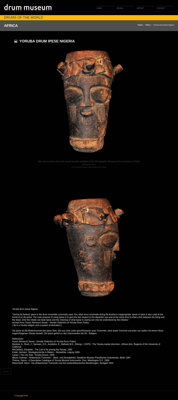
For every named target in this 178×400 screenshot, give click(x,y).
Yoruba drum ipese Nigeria (163, 25)
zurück (5, 371)
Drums (120, 8)
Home (99, 8)
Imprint (140, 8)
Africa (148, 25)
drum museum (28, 8)
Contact (161, 8)
